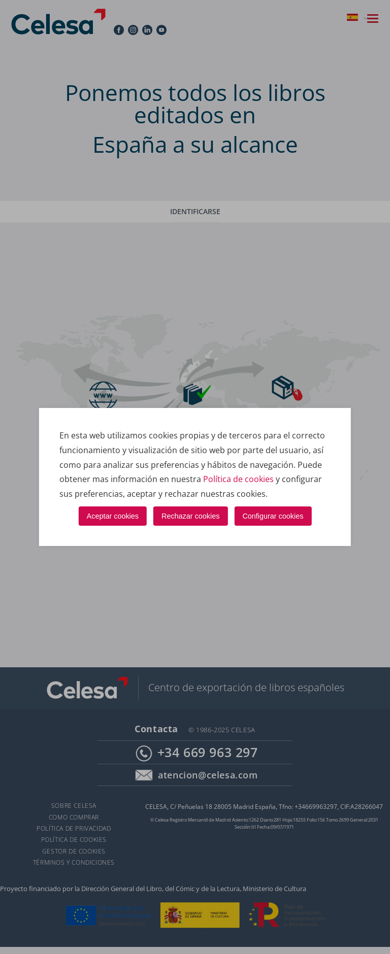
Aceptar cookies (113, 516)
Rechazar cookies (190, 516)
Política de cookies (238, 479)
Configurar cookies (272, 516)
